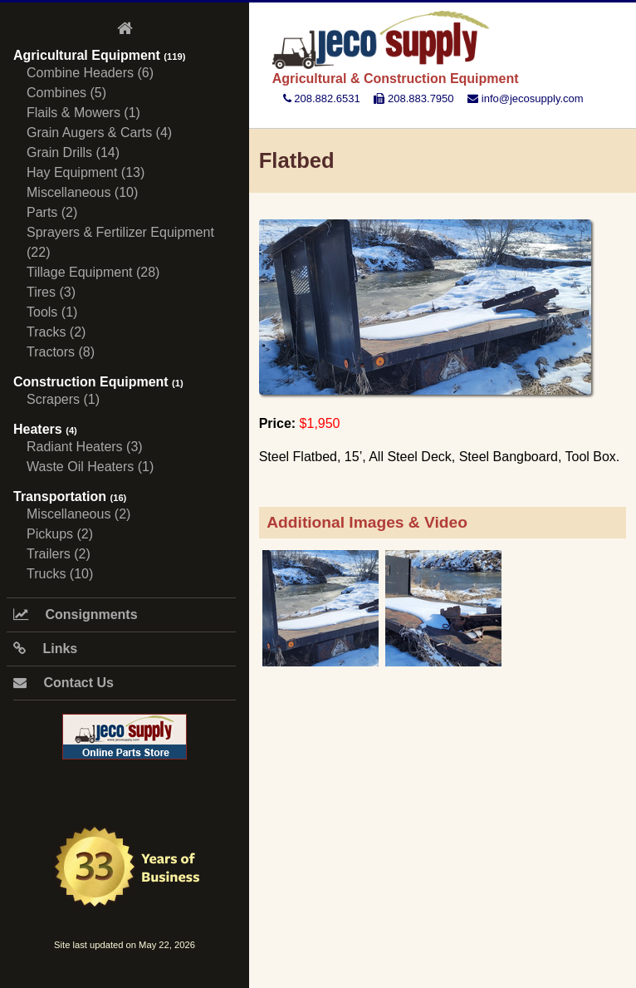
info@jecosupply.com (525, 98)
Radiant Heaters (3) (85, 447)
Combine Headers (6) (90, 73)
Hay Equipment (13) (85, 172)
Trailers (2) (59, 554)
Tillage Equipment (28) (93, 272)
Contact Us (63, 683)
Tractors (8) (61, 352)
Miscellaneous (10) (82, 192)
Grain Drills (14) (73, 152)
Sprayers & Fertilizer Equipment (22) (120, 242)
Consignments (75, 614)
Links (45, 648)
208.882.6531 (321, 98)
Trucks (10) (60, 574)
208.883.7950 (413, 98)
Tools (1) (52, 312)
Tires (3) (51, 292)
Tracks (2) (56, 332)
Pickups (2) (60, 534)
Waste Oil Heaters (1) (90, 467)
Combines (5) (66, 93)
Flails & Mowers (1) (83, 113)
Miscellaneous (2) (78, 514)
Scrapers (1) (63, 399)
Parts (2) (52, 212)
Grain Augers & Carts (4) (99, 132)
